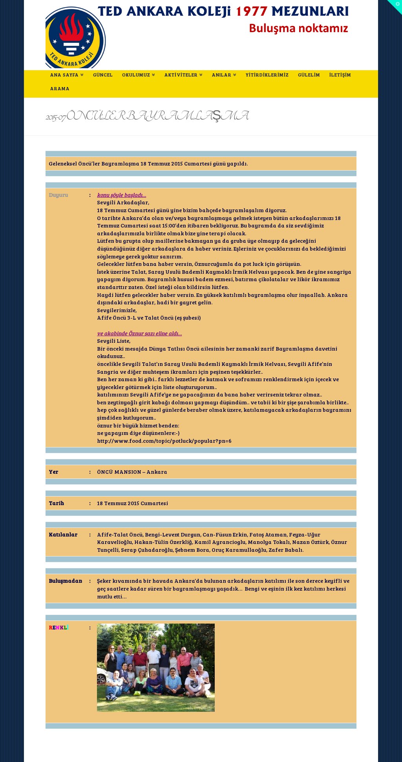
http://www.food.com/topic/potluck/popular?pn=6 (164, 440)
